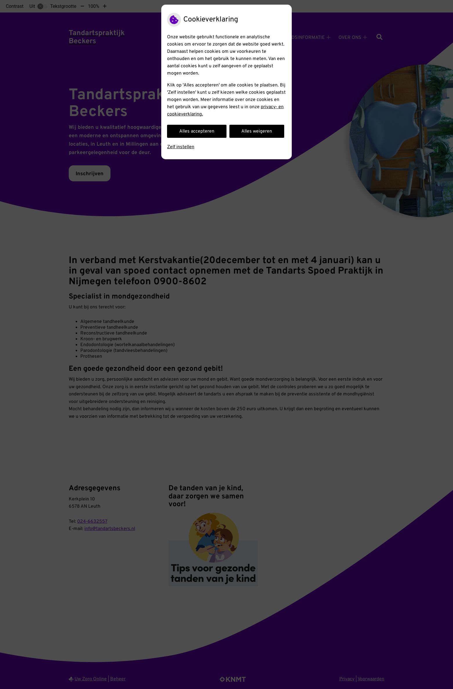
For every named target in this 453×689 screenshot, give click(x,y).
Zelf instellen (180, 147)
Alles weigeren (256, 131)
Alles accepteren (196, 131)
